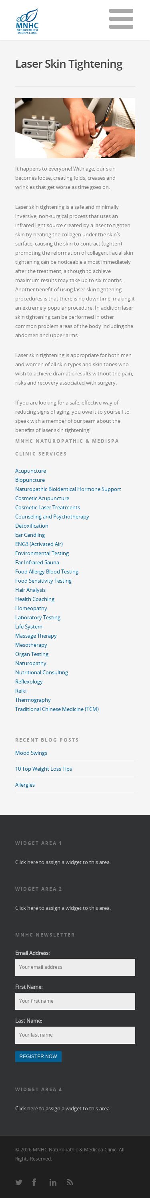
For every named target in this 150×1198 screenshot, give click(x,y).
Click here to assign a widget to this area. (63, 862)
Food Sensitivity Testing (43, 580)
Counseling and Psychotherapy (52, 516)
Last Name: (28, 1020)
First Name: (28, 986)
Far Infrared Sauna (37, 562)
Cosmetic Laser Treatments (47, 507)
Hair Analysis (30, 589)
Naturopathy (30, 663)
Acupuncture (30, 470)
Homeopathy (31, 608)
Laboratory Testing (37, 617)
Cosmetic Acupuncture (42, 498)
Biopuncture (30, 479)
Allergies (25, 784)
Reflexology (29, 681)
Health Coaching (34, 599)
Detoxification (31, 525)
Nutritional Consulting (41, 672)
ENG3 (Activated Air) (39, 544)
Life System (28, 626)
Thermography (33, 699)
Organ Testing (31, 654)
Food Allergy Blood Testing (46, 571)
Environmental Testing (42, 553)
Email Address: (32, 952)
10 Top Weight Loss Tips (43, 768)
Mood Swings (31, 752)
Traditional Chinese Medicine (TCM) (57, 709)
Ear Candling (30, 534)
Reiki (20, 690)
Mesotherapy (31, 644)
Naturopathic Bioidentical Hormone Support (68, 489)
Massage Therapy (36, 635)
